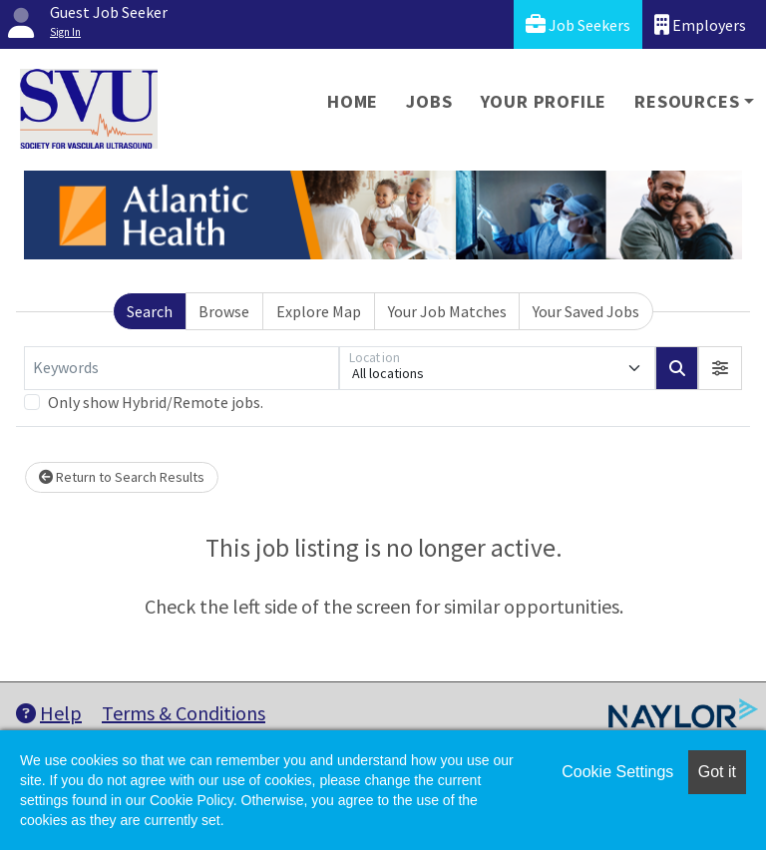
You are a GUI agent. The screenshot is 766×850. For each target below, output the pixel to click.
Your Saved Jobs (586, 311)
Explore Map (318, 311)
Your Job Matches (447, 311)
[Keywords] (181, 368)
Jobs (429, 101)
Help (49, 712)
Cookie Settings (617, 771)
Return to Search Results (121, 477)
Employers (700, 24)
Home (352, 101)
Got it (717, 771)
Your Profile (544, 101)
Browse (223, 311)
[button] (720, 368)
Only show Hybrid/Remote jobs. (155, 402)
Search (150, 311)
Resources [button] (686, 101)
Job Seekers (578, 24)
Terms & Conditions (183, 712)
